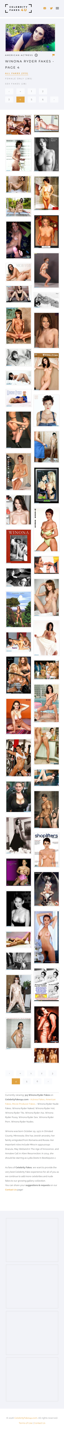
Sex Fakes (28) (16, 84)
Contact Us (11, 1189)
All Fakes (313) (16, 73)
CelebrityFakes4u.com (25, 1418)
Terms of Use (25, 1423)
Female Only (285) (18, 78)
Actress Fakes (37, 1099)
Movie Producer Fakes (23, 1104)
